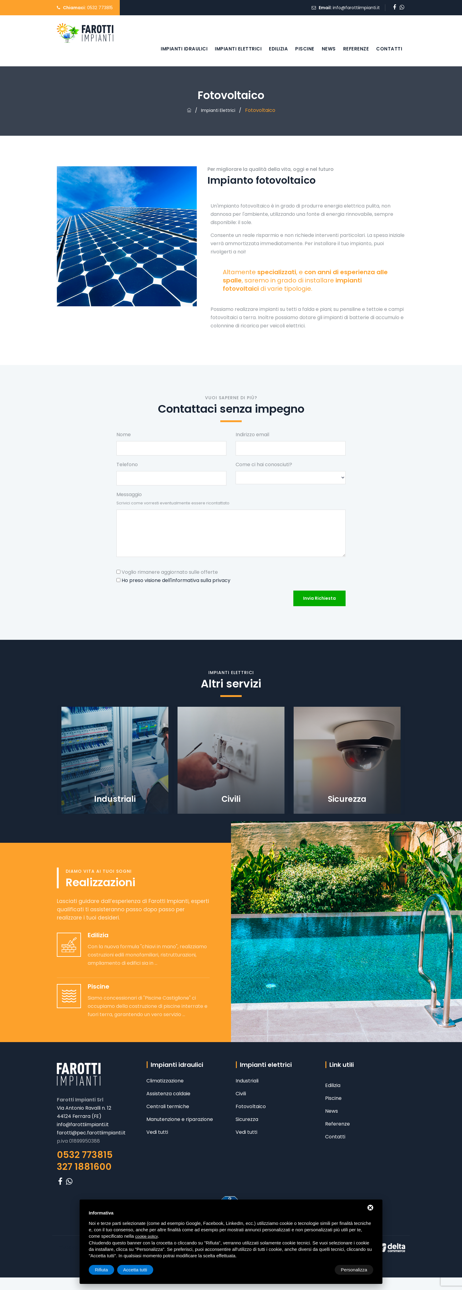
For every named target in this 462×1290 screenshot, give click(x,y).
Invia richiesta (319, 598)
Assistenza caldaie (168, 1093)
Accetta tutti (355, 1269)
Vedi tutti (157, 1132)
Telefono (127, 464)
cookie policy (146, 1236)
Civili (241, 1093)
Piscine (304, 49)
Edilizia (278, 49)
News (329, 49)
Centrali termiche (167, 1106)
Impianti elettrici (238, 49)
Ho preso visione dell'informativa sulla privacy (176, 580)
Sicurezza (247, 1119)
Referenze (356, 49)
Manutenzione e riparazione (179, 1119)
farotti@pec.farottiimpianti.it (91, 1132)
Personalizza (108, 1269)
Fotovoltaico (251, 1106)
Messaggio (172, 498)
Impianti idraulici (184, 49)
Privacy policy (73, 1247)
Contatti (389, 49)
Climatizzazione (165, 1080)
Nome (123, 434)
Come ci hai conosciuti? (264, 464)
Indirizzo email (252, 434)
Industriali (247, 1080)
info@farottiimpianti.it (356, 8)
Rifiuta (321, 1269)
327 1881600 (84, 1166)
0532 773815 (100, 8)
